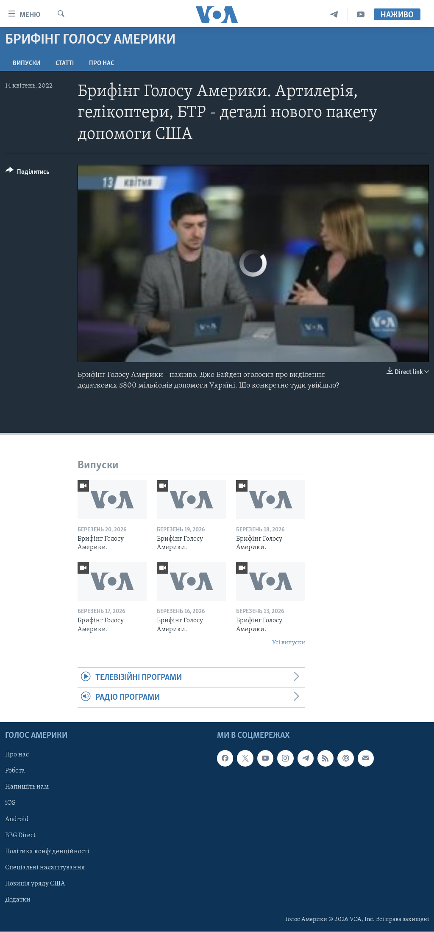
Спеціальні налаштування (45, 867)
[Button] (28, 173)
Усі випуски (288, 643)
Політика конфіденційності (47, 851)
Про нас (101, 63)
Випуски (26, 63)
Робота (15, 771)
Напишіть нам (27, 787)
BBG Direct (20, 835)
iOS (10, 803)
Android (17, 819)
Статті (65, 63)
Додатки (18, 899)
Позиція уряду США (35, 883)
